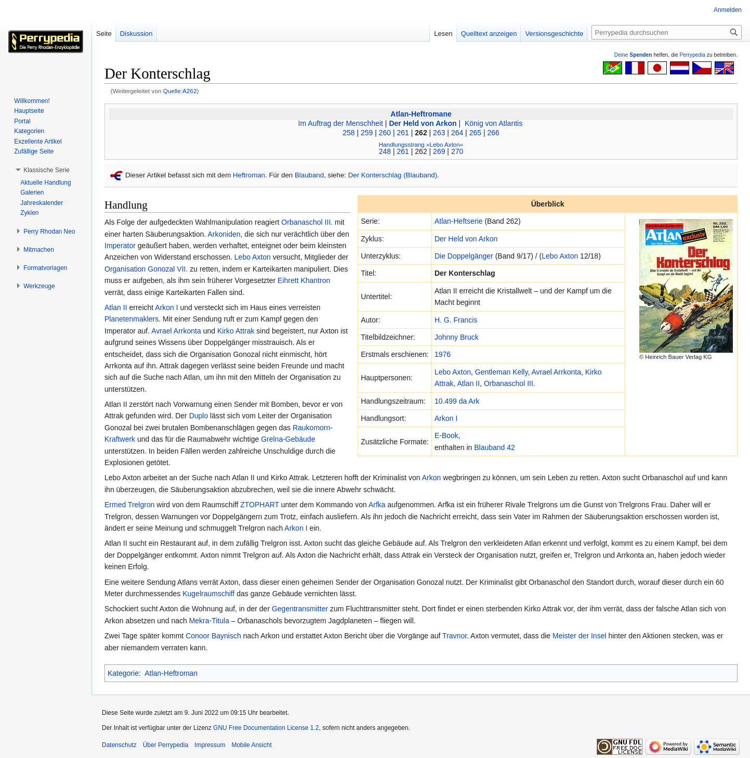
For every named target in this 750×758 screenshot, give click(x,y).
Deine (633, 55)
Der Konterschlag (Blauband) (392, 175)
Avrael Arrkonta (556, 372)
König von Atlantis (492, 123)
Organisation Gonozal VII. (146, 269)
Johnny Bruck (457, 337)
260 (385, 133)
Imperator (120, 245)
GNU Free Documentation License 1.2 (266, 727)
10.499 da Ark (457, 401)
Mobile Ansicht (251, 745)
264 (457, 133)
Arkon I (446, 418)
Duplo (198, 416)
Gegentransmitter (300, 609)
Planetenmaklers (131, 319)
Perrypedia (692, 55)
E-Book (446, 435)
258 (348, 133)
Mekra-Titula (209, 620)
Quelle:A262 (180, 90)
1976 (443, 354)
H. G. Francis (456, 320)
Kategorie (123, 673)
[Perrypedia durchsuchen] (666, 32)
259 (367, 133)
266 (493, 133)
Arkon (431, 477)
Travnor (454, 636)
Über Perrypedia (165, 745)
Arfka (377, 504)
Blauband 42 (494, 447)
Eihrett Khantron (304, 280)
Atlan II (468, 383)
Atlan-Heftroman (171, 673)
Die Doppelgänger (464, 256)
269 (439, 151)
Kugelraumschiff (208, 593)
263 (439, 133)
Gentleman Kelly (501, 372)
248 (385, 151)
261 (403, 133)
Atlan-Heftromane (420, 114)
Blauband (309, 175)
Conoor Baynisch (213, 636)
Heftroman (249, 175)
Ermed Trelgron (129, 504)
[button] (46, 170)
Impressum (209, 745)
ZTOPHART (259, 504)
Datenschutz (119, 745)
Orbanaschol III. (509, 383)
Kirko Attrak (236, 331)
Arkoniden (223, 234)
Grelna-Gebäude (288, 439)
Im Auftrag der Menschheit (340, 123)
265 (475, 133)
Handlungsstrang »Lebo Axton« (421, 144)
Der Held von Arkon (422, 123)
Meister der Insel (579, 636)
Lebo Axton (560, 256)
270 (457, 151)
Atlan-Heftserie (459, 221)
